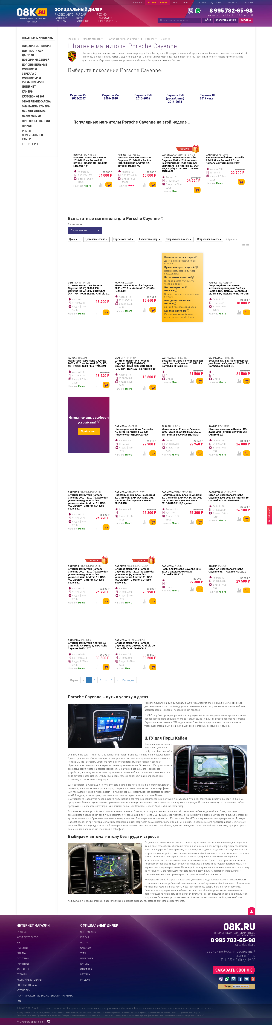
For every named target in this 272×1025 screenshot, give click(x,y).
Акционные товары (29, 979)
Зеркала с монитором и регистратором (33, 78)
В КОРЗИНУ (269, 515)
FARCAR (81, 14)
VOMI (79, 18)
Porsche (151, 38)
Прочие (27, 126)
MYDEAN (85, 979)
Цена (73, 239)
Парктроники (31, 116)
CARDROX (60, 18)
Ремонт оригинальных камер (33, 135)
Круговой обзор (33, 96)
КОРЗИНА (245, 20)
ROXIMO (102, 14)
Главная (138, 2)
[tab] (39, 38)
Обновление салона (36, 101)
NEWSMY (85, 974)
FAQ (19, 1000)
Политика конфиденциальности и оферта (45, 995)
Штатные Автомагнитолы (124, 38)
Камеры (27, 91)
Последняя (128, 680)
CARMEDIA (82, 21)
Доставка (216, 2)
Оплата (202, 2)
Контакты (247, 2)
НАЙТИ (207, 19)
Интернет (29, 86)
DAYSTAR (60, 21)
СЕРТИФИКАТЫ (107, 21)
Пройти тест (89, 431)
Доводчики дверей (35, 59)
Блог (175, 2)
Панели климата (33, 111)
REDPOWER (104, 18)
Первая (74, 680)
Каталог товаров (157, 2)
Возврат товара (27, 984)
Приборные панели (36, 121)
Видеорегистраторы (36, 46)
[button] (39, 38)
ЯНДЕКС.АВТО (63, 14)
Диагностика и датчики (32, 53)
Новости (188, 2)
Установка (23, 990)
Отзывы (22, 974)
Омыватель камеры (36, 106)
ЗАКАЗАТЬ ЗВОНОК (226, 19)
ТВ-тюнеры (30, 144)
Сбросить (231, 239)
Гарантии (232, 2)
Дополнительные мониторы (34, 66)
